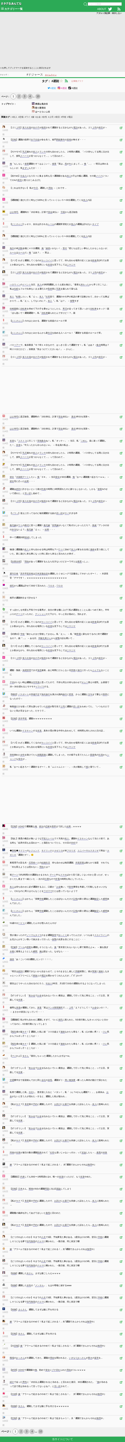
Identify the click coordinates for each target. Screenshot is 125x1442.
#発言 (57, 117)
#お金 (38, 117)
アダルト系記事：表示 (109, 13)
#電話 (70, 117)
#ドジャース (35, 74)
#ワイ (27, 117)
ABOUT (101, 9)
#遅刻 (52, 88)
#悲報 (21, 117)
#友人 (14, 117)
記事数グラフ (77, 81)
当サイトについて (62, 1439)
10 (37, 96)
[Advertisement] (62, 40)
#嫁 (32, 117)
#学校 (63, 117)
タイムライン (51, 75)
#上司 (50, 117)
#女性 (44, 117)
